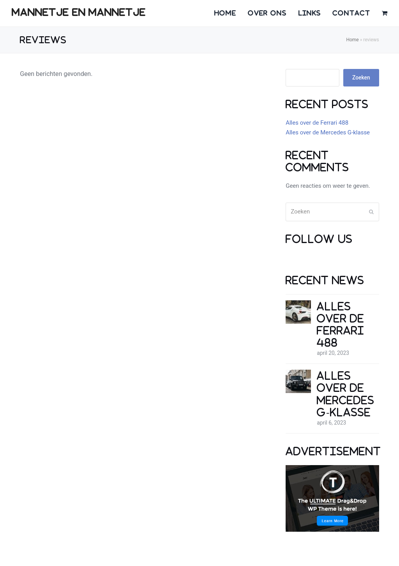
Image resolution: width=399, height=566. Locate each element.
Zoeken (361, 77)
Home (352, 39)
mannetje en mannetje (79, 12)
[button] (384, 13)
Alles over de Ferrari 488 (317, 122)
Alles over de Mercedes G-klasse (328, 132)
